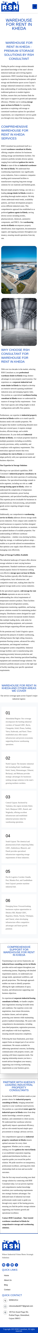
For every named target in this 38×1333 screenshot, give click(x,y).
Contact (7, 1290)
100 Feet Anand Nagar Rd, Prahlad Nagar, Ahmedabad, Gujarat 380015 (19, 1315)
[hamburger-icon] (34, 6)
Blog (6, 1285)
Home (6, 1275)
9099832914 (13, 1300)
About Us (8, 1280)
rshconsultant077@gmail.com (21, 1306)
